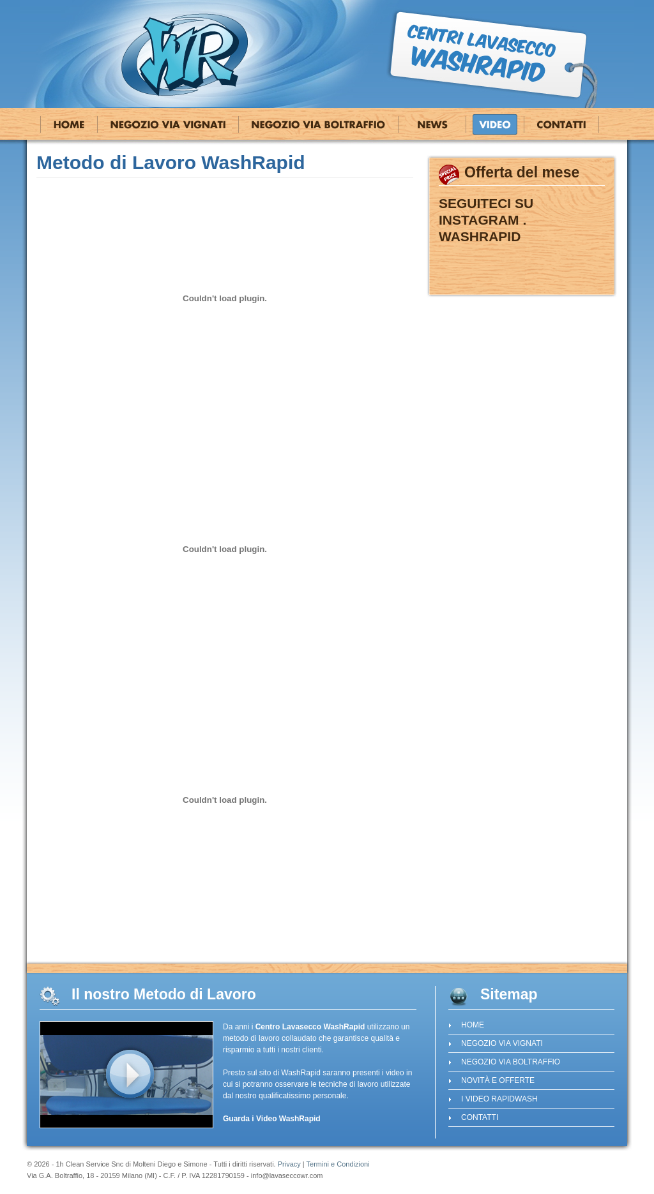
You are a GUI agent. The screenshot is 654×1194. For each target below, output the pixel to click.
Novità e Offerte (432, 124)
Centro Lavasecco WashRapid (186, 54)
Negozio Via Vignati (168, 124)
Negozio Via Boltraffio (318, 124)
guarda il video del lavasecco (126, 1074)
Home (69, 124)
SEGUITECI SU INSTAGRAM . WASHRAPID (486, 220)
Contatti (561, 124)
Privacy (289, 1164)
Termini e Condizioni (338, 1164)
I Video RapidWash (495, 124)
